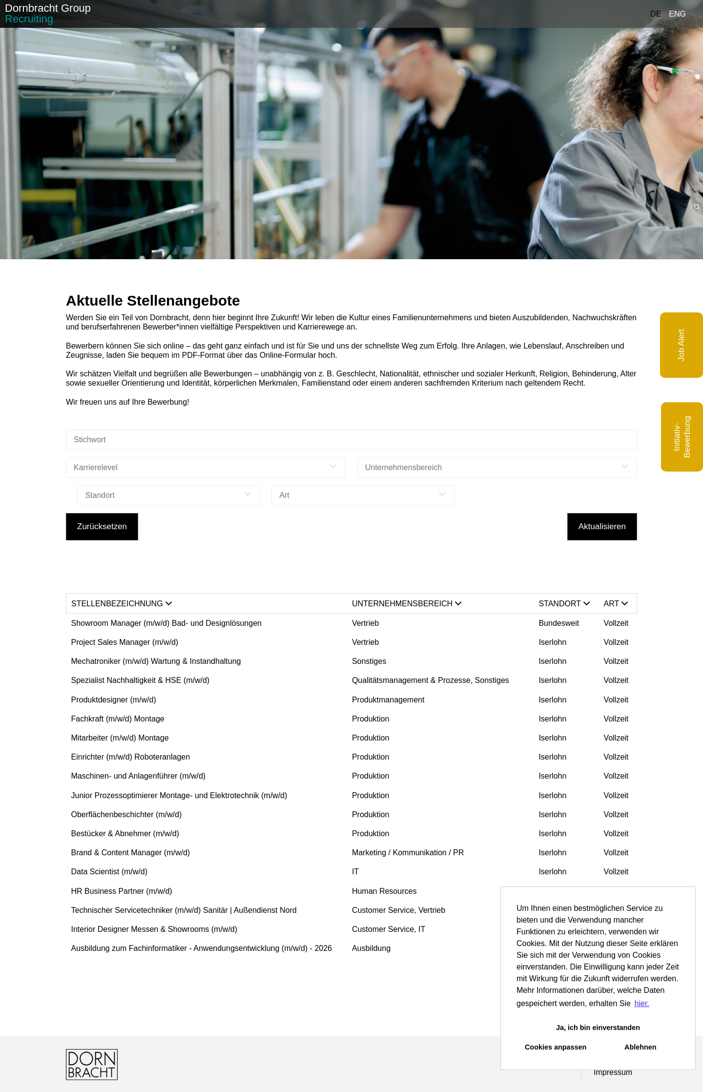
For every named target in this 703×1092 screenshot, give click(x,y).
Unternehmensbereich (406, 603)
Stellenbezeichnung (121, 603)
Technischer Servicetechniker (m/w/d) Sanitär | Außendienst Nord (184, 910)
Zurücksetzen (102, 526)
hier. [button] (642, 1003)
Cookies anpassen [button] (555, 1047)
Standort (564, 603)
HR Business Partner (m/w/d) (121, 891)
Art (616, 603)
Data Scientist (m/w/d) (109, 871)
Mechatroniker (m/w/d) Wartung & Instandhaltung (156, 661)
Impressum (613, 1072)
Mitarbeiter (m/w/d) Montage (120, 738)
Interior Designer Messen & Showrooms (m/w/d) (154, 929)
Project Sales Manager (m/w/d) (125, 642)
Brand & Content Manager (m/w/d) (130, 852)
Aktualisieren (602, 526)
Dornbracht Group (48, 13)
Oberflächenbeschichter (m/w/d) (126, 814)
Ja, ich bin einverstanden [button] (598, 1027)
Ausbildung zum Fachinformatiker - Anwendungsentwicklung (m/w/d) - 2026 (201, 948)
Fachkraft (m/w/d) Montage (118, 719)
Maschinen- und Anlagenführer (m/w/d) (138, 776)
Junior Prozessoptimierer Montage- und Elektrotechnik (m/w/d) (179, 795)
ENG (677, 14)
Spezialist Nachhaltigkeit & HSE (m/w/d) (140, 680)
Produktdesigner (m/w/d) (113, 700)
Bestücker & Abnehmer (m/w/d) (125, 833)
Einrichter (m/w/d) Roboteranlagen (130, 757)
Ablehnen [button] (640, 1047)
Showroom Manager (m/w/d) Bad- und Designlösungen (167, 623)
